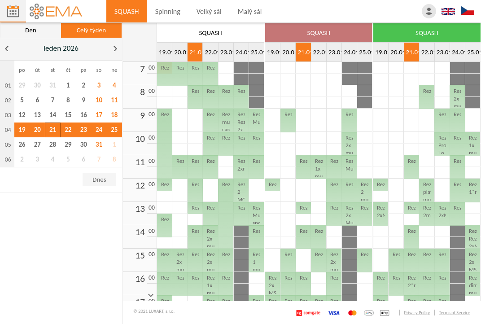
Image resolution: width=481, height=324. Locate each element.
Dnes (99, 179)
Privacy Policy (416, 312)
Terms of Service (454, 312)
